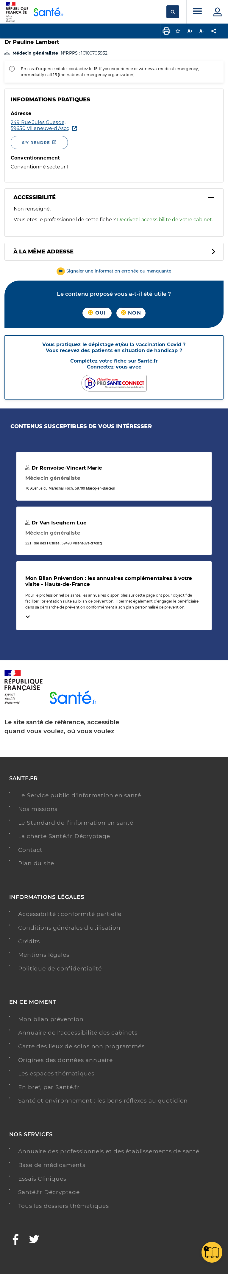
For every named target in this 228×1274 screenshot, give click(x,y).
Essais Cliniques (42, 1178)
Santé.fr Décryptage (49, 1192)
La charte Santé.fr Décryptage (64, 836)
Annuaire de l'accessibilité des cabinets (78, 1032)
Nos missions (38, 809)
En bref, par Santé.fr (49, 1087)
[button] (114, 271)
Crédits (29, 941)
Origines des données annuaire (65, 1060)
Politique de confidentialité (60, 968)
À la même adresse (43, 251)
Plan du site (36, 863)
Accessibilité (34, 197)
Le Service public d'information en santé (79, 795)
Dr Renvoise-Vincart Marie (63, 468)
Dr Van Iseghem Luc (55, 523)
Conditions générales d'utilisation (69, 927)
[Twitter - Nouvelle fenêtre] (34, 1240)
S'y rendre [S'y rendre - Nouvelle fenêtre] (36, 142)
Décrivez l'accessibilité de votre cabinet (164, 219)
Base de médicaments (51, 1165)
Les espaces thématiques (56, 1073)
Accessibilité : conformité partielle (70, 914)
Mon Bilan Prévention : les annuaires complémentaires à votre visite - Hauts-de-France (108, 581)
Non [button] (131, 313)
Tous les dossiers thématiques (63, 1205)
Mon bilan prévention (51, 1019)
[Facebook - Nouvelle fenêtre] (16, 1240)
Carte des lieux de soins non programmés (81, 1046)
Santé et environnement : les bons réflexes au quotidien (103, 1100)
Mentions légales (43, 954)
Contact (30, 849)
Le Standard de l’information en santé (76, 822)
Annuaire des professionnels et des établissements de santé (108, 1151)
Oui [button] (97, 313)
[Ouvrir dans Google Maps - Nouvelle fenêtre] (40, 125)
